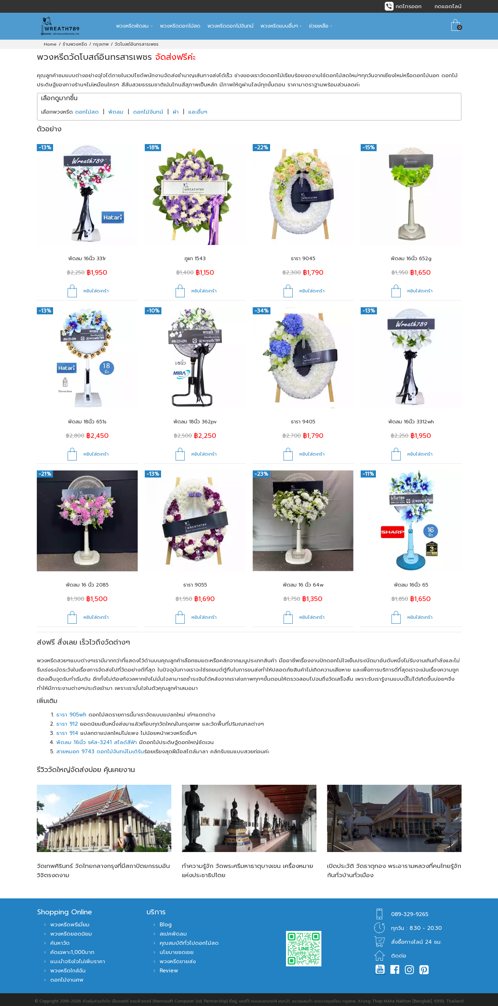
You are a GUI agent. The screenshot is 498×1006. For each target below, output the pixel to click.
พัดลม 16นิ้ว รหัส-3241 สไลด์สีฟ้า (96, 739)
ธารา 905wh (71, 711)
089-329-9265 (409, 911)
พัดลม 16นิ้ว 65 (411, 581)
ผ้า (176, 108)
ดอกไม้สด (87, 108)
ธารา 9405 (303, 418)
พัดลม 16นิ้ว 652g (411, 255)
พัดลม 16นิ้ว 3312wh (411, 418)
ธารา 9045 (303, 255)
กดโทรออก (409, 6)
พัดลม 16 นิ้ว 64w (303, 581)
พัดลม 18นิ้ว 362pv (195, 418)
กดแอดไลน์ (448, 6)
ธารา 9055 (195, 581)
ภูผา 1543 (195, 255)
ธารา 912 (67, 720)
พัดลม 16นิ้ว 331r (87, 255)
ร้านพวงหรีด (75, 41)
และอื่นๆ (197, 108)
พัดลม (116, 108)
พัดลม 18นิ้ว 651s (87, 418)
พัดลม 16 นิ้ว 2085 (87, 581)
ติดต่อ (398, 952)
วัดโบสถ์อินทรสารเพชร (137, 41)
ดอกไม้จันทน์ (148, 108)
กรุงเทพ (101, 41)
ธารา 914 (67, 729)
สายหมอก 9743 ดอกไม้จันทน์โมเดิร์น (100, 748)
